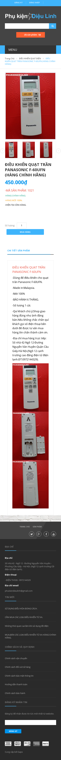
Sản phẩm (37, 527)
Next (58, 151)
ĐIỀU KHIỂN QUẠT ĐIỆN (30, 58)
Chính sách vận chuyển (16, 658)
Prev (2, 151)
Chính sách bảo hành (15, 693)
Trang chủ (9, 58)
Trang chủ (25, 527)
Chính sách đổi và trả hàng (17, 666)
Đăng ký (18, 3)
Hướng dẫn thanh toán (16, 684)
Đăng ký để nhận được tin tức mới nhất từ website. (29, 713)
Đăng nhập (34, 3)
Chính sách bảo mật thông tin (19, 675)
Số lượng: (10, 225)
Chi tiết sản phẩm (18, 250)
